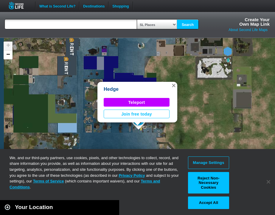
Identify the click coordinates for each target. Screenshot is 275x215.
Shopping (120, 5)
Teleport (136, 102)
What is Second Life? (57, 5)
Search (188, 25)
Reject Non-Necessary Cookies (209, 183)
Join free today (136, 114)
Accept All (208, 202)
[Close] (268, 181)
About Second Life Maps (248, 30)
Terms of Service (48, 181)
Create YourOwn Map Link (254, 22)
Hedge (111, 89)
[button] (173, 85)
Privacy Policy (132, 175)
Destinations (94, 5)
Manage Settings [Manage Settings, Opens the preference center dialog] (208, 162)
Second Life (19, 5)
